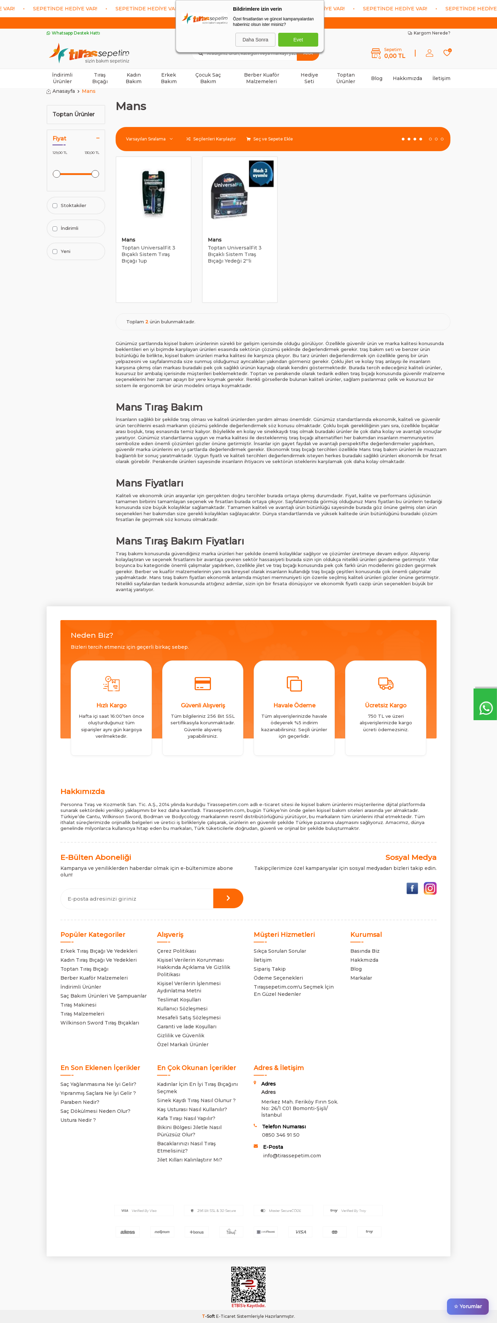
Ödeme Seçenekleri (278, 978)
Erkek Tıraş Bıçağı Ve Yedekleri (98, 951)
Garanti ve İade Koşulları (186, 1026)
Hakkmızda (364, 960)
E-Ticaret (226, 1316)
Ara (308, 53)
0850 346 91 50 (281, 1135)
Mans (128, 240)
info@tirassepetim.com (292, 1156)
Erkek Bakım (169, 78)
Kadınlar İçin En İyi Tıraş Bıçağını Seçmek (197, 1088)
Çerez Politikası (176, 951)
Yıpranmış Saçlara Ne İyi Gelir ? (98, 1093)
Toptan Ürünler (345, 78)
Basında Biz (365, 951)
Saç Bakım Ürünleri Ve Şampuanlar (103, 996)
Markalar (361, 978)
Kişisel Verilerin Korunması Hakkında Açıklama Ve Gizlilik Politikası (193, 967)
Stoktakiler (69, 205)
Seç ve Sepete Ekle (269, 138)
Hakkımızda (407, 78)
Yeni (61, 251)
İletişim (441, 78)
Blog (376, 78)
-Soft (209, 1316)
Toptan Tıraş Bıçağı (84, 969)
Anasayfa (61, 91)
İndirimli (65, 228)
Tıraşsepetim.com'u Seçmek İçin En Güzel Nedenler (294, 990)
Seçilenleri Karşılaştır (211, 138)
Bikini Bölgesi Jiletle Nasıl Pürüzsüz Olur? (189, 1131)
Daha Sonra (256, 39)
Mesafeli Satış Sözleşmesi (189, 1018)
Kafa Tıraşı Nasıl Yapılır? (186, 1118)
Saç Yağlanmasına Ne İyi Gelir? (98, 1084)
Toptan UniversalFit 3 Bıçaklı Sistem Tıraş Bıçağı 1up (148, 254)
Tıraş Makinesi (78, 1005)
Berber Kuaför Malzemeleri (261, 78)
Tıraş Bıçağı (100, 78)
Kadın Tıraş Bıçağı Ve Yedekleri (98, 960)
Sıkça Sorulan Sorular (280, 951)
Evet (298, 39)
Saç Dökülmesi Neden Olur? (95, 1111)
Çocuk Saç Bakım (208, 78)
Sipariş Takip (270, 969)
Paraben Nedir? (79, 1102)
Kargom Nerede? (429, 33)
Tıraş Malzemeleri (82, 1014)
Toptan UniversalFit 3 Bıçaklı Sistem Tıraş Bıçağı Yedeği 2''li (235, 254)
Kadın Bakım (134, 78)
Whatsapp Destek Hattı (73, 33)
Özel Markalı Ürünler (182, 1044)
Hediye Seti (309, 78)
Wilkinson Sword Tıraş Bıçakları (99, 1023)
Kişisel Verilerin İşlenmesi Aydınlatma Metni (189, 987)
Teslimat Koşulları (179, 1000)
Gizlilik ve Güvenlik (180, 1035)
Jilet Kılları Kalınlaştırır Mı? (189, 1160)
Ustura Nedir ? (78, 1120)
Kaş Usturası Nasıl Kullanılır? (192, 1109)
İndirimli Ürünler (62, 78)
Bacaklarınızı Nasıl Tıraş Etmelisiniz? (186, 1147)
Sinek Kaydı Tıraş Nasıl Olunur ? (196, 1100)
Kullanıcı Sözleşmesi (182, 1009)
